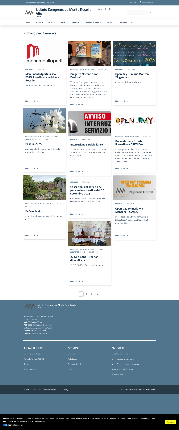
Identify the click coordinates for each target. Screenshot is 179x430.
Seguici (99, 9)
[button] (5, 425)
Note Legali (72, 359)
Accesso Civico (117, 375)
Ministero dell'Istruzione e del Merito (40, 2)
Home (27, 22)
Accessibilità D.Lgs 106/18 (34, 359)
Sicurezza (71, 354)
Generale (29, 69)
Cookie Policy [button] (39, 421)
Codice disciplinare (126, 22)
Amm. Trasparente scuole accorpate (125, 364)
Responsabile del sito (76, 364)
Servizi (50, 22)
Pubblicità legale (92, 22)
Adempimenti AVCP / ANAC (122, 370)
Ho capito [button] (170, 422)
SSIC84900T (33, 323)
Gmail (134, 2)
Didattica (75, 22)
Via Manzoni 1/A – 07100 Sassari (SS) (38, 317)
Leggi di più (31, 101)
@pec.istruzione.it (44, 325)
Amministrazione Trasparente (123, 359)
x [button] (177, 415)
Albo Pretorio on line (120, 354)
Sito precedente (30, 370)
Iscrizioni (109, 22)
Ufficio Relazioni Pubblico (33, 354)
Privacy (71, 370)
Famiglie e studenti (33, 136)
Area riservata (147, 2)
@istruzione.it (43, 323)
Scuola (38, 22)
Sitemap (27, 364)
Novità (62, 22)
